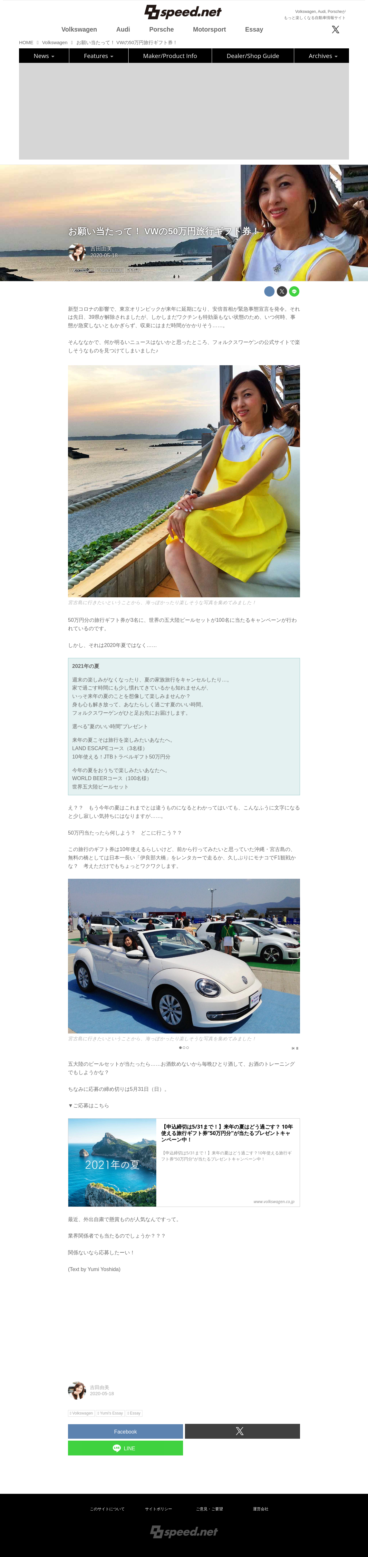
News (44, 56)
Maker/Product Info (170, 56)
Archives (323, 56)
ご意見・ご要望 (209, 1509)
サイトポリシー (158, 1509)
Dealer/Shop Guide (253, 56)
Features (98, 56)
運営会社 (260, 1509)
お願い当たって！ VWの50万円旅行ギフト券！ (164, 231)
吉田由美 (101, 249)
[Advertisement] (184, 111)
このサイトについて (107, 1509)
